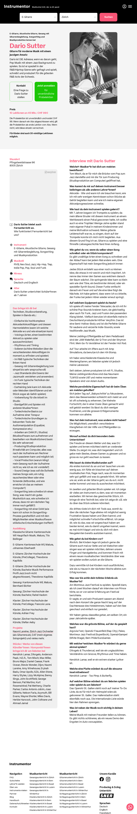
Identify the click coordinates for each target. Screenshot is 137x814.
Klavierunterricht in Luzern (41, 807)
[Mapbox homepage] (50, 172)
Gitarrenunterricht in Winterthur (74, 790)
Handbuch (14, 800)
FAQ (12, 777)
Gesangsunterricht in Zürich (42, 777)
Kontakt (13, 807)
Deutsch (104, 807)
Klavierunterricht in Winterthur (43, 810)
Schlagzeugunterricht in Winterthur (75, 807)
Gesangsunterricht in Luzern (42, 787)
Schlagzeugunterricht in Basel (73, 800)
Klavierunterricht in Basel (41, 804)
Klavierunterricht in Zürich (41, 797)
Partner (13, 794)
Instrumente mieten (18, 790)
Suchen (108, 17)
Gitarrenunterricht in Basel (71, 784)
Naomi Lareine (20, 631)
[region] (33, 195)
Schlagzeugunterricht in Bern (72, 797)
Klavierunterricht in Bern (40, 800)
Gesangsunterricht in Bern (41, 781)
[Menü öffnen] (130, 6)
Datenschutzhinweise (19, 804)
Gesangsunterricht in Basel (42, 784)
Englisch (104, 810)
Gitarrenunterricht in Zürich (71, 777)
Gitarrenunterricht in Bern (71, 781)
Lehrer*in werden (17, 784)
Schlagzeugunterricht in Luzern (73, 804)
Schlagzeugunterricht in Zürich (73, 794)
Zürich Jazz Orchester (41, 631)
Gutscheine (15, 781)
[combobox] (38, 17)
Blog (12, 797)
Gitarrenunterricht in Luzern (72, 787)
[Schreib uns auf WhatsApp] (130, 807)
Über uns (14, 787)
